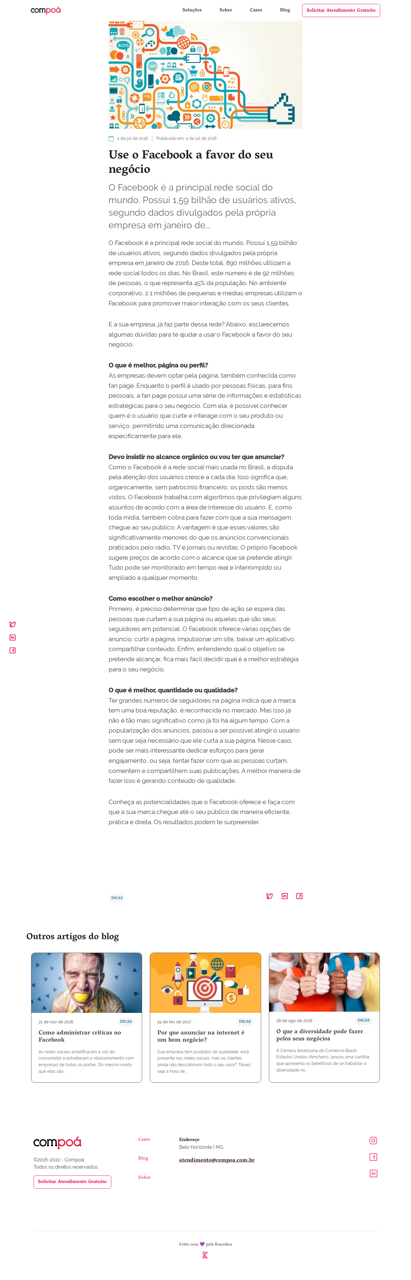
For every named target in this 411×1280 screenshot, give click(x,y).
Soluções (192, 10)
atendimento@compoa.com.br (217, 1161)
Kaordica (223, 1245)
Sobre (227, 10)
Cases (257, 10)
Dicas (117, 898)
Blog (285, 10)
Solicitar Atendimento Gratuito (341, 10)
